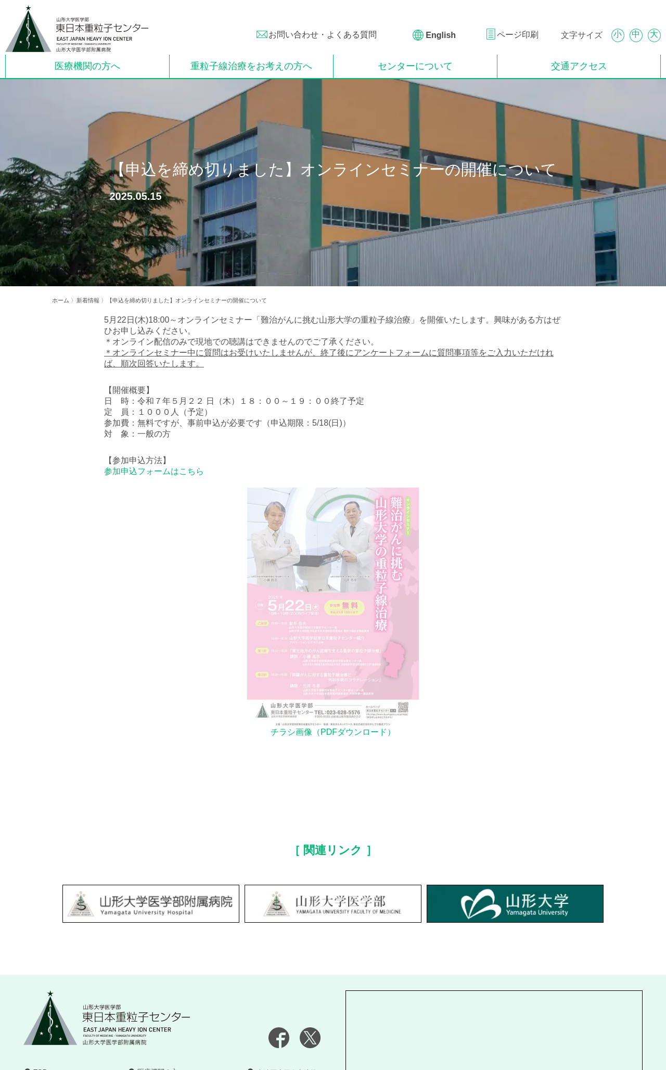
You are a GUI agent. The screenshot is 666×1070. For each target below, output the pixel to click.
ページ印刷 (518, 34)
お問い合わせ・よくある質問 (322, 34)
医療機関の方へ (87, 66)
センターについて (415, 66)
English (440, 35)
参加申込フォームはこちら (154, 471)
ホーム (60, 300)
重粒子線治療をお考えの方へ (251, 66)
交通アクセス (579, 66)
